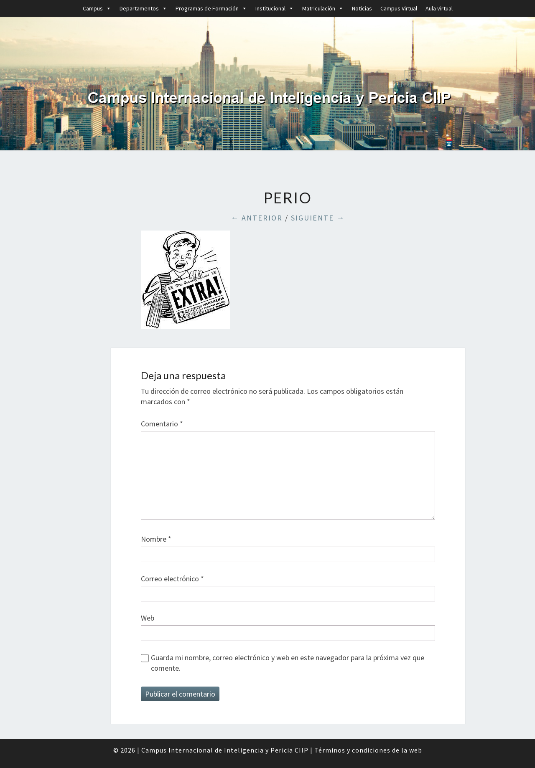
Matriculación (323, 8)
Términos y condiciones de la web (368, 750)
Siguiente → (318, 218)
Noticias (362, 8)
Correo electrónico (172, 578)
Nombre (156, 539)
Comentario (162, 423)
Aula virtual (439, 8)
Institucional (274, 8)
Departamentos (143, 8)
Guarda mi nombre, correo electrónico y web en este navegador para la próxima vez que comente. (287, 663)
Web (147, 618)
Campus (97, 8)
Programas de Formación (211, 8)
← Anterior (257, 218)
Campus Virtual (398, 8)
